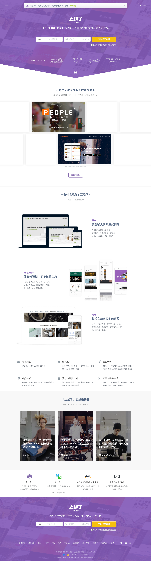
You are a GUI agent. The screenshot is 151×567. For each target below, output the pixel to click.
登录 (143, 6)
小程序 (46, 543)
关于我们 (76, 543)
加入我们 (85, 543)
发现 (39, 543)
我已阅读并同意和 (104, 45)
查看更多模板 (76, 175)
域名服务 (31, 543)
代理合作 (95, 543)
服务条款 (106, 45)
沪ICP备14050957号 (62, 552)
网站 (53, 543)
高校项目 (104, 543)
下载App (67, 543)
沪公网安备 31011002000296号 (78, 554)
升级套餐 (22, 543)
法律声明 (113, 45)
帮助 (59, 543)
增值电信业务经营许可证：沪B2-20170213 (82, 552)
